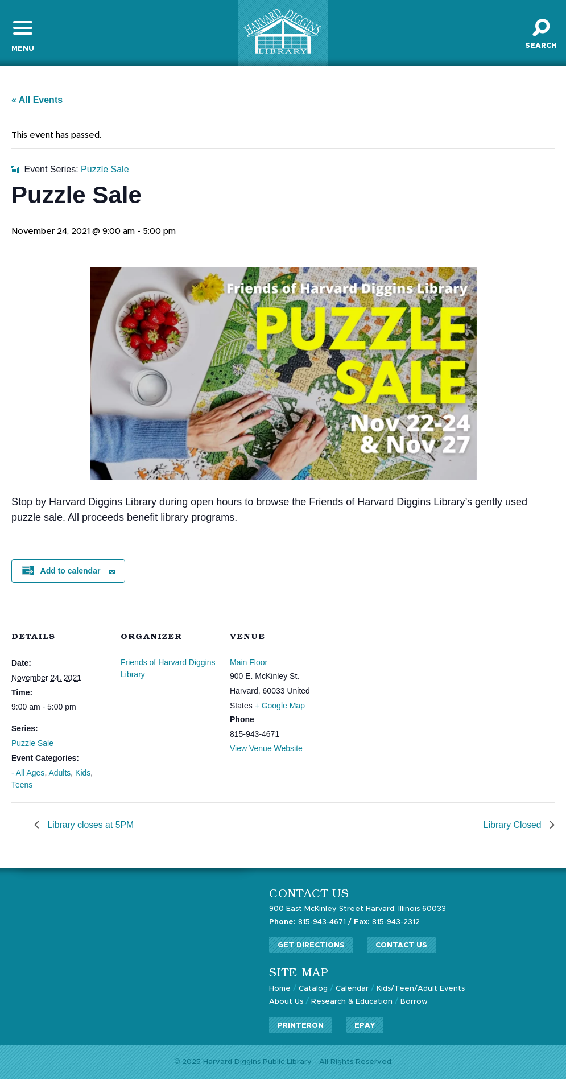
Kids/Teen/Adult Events (421, 989)
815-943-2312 (387, 922)
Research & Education (352, 1001)
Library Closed (513, 826)
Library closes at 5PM (90, 826)
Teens (21, 785)
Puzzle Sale (32, 743)
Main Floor (248, 662)
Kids (82, 773)
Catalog (313, 989)
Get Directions (311, 946)
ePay (364, 1025)
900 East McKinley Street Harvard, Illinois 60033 (358, 910)
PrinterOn (301, 1025)
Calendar (352, 989)
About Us (286, 1001)
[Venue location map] (399, 680)
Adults (59, 773)
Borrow (414, 1001)
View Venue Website (266, 748)
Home (280, 989)
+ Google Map (280, 706)
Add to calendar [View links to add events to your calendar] (70, 571)
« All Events (37, 100)
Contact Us (401, 946)
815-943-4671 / (310, 922)
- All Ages (27, 773)
